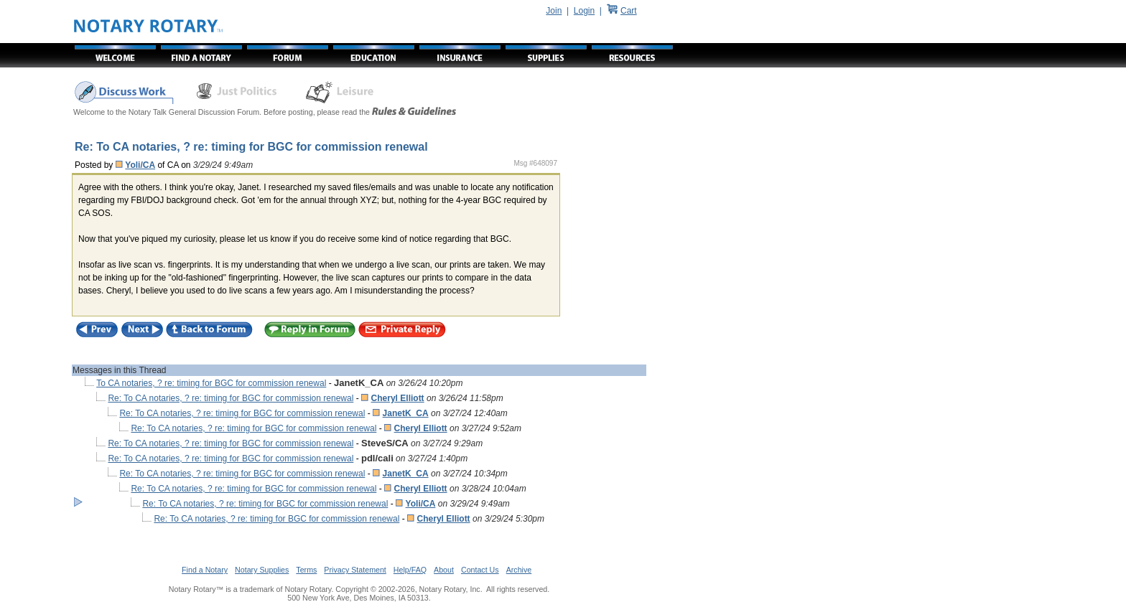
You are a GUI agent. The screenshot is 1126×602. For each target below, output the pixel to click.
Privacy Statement (355, 569)
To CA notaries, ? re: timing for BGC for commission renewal (211, 383)
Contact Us (480, 569)
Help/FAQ (410, 569)
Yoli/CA (140, 165)
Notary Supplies (262, 569)
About (444, 569)
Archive (519, 569)
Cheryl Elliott (397, 398)
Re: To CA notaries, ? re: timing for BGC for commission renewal (230, 398)
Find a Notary (205, 569)
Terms (306, 569)
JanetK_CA (406, 413)
